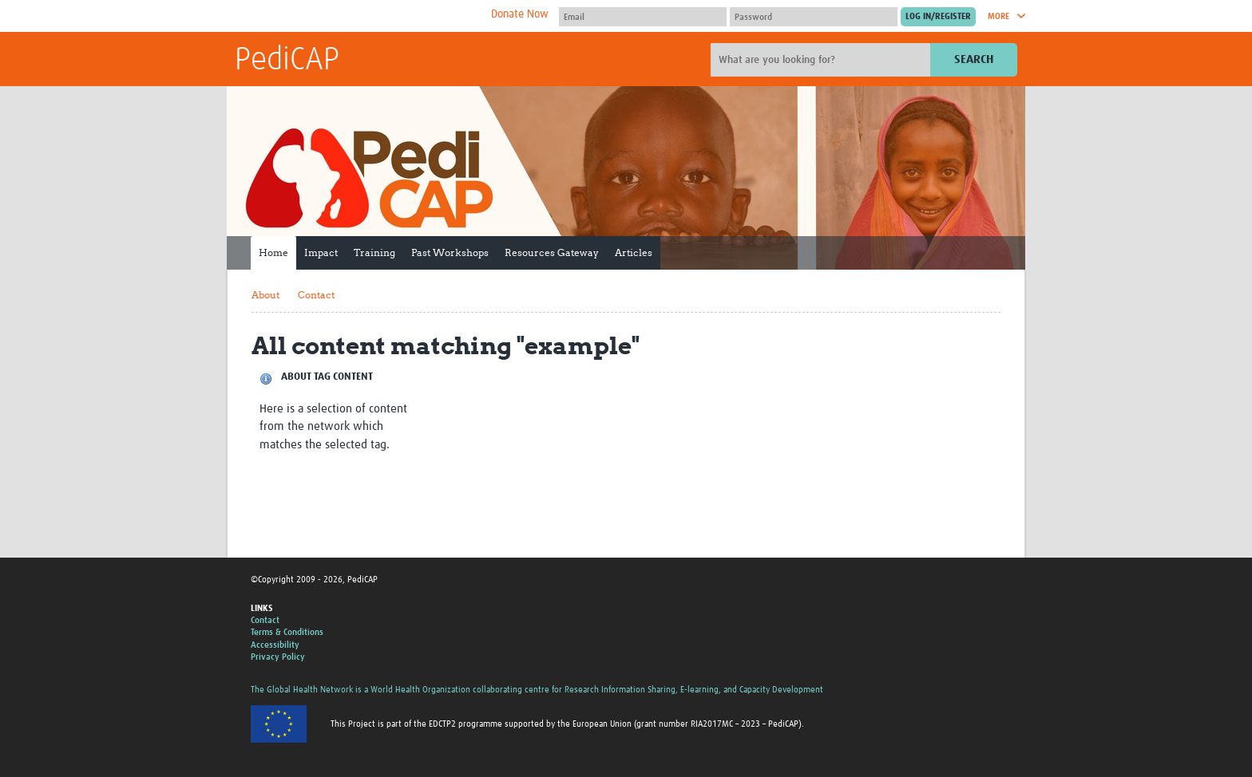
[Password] (813, 16)
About (265, 295)
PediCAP (287, 61)
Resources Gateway (552, 252)
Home (273, 252)
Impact (321, 252)
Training (374, 252)
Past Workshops (450, 252)
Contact (316, 295)
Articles (633, 252)
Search (973, 59)
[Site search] (822, 60)
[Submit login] (938, 16)
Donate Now (520, 14)
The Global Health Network (354, 16)
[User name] (643, 16)
